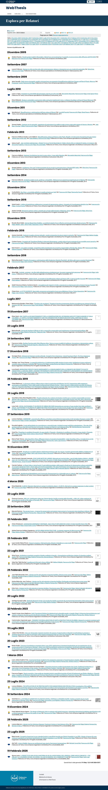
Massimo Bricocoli (23, 409)
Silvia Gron (91, 69)
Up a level (10, 31)
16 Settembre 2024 (45, 44)
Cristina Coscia (20, 206)
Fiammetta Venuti (76, 192)
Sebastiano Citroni (37, 224)
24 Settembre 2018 (26, 41)
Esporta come (11, 32)
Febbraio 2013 (76, 38)
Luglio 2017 (85, 39)
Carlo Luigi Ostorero (60, 440)
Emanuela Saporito (32, 345)
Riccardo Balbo (41, 144)
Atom (56, 32)
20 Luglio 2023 (15, 44)
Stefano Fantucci (90, 615)
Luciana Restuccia (54, 364)
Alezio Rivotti (39, 434)
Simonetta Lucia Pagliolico (52, 700)
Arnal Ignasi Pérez (92, 94)
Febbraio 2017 (77, 39)
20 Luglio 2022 (77, 43)
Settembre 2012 (66, 38)
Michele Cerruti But (75, 743)
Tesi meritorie (31, 14)
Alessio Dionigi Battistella (31, 401)
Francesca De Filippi (26, 58)
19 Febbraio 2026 (89, 44)
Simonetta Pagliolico (18, 144)
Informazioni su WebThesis (47, 780)
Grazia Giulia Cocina (86, 387)
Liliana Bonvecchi (43, 345)
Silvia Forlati (28, 224)
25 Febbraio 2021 (46, 43)
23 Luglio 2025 (78, 44)
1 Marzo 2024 (25, 44)
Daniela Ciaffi (54, 468)
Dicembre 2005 (16, 38)
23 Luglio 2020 (11, 43)
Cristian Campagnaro (30, 420)
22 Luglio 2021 (56, 43)
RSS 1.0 (62, 32)
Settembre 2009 (37, 38)
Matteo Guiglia (93, 235)
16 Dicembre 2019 (83, 41)
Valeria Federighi (29, 583)
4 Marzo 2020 (94, 41)
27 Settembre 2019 (71, 41)
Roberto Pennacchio (30, 332)
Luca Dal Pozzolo (64, 112)
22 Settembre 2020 (22, 43)
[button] (47, 33)
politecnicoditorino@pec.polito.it (58, 787)
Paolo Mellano (33, 138)
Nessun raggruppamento (60, 35)
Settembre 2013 (86, 38)
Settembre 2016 (67, 39)
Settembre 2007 (27, 38)
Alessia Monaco (48, 557)
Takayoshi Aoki (41, 332)
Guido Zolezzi (31, 434)
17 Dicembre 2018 (38, 41)
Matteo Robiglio (76, 460)
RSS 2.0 (69, 32)
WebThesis (16, 7)
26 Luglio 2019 (60, 41)
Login (91, 1)
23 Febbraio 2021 (34, 43)
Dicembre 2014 (26, 39)
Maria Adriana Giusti (18, 101)
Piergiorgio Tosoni (17, 83)
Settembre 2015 (37, 39)
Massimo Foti (16, 58)
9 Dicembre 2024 (57, 44)
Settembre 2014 (16, 39)
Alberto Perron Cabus (18, 237)
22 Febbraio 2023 (87, 43)
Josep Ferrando (26, 461)
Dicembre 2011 (55, 38)
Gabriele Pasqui (16, 461)
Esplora (18, 14)
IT (99, 1)
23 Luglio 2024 (34, 44)
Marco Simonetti (48, 453)
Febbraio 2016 (57, 39)
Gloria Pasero (86, 112)
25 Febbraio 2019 (50, 41)
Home (9, 14)
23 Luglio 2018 (15, 41)
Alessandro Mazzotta (68, 94)
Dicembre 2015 (47, 39)
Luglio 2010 (46, 38)
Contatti (41, 774)
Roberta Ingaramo (17, 249)
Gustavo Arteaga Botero (29, 670)
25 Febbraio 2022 (66, 43)
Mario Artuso (15, 475)
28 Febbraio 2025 (68, 44)
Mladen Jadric (20, 224)
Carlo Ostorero (28, 261)
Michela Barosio (77, 427)
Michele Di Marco (23, 576)
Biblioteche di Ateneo (45, 777)
